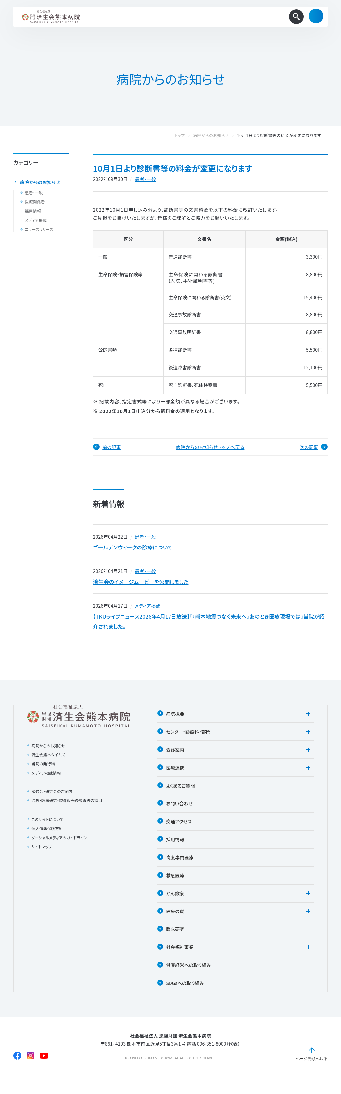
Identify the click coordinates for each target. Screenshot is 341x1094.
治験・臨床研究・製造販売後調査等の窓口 (67, 804)
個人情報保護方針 (47, 832)
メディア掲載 (35, 220)
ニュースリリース (39, 229)
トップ (186, 135)
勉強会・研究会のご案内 (52, 795)
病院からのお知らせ (40, 182)
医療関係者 (35, 201)
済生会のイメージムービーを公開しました (141, 584)
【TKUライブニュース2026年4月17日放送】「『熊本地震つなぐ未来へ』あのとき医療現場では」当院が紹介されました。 (209, 625)
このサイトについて (47, 823)
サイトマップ (41, 851)
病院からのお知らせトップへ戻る (210, 447)
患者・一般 (34, 192)
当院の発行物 (43, 767)
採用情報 (33, 211)
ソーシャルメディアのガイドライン (59, 842)
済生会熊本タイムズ (48, 758)
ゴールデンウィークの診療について (132, 548)
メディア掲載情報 (46, 777)
